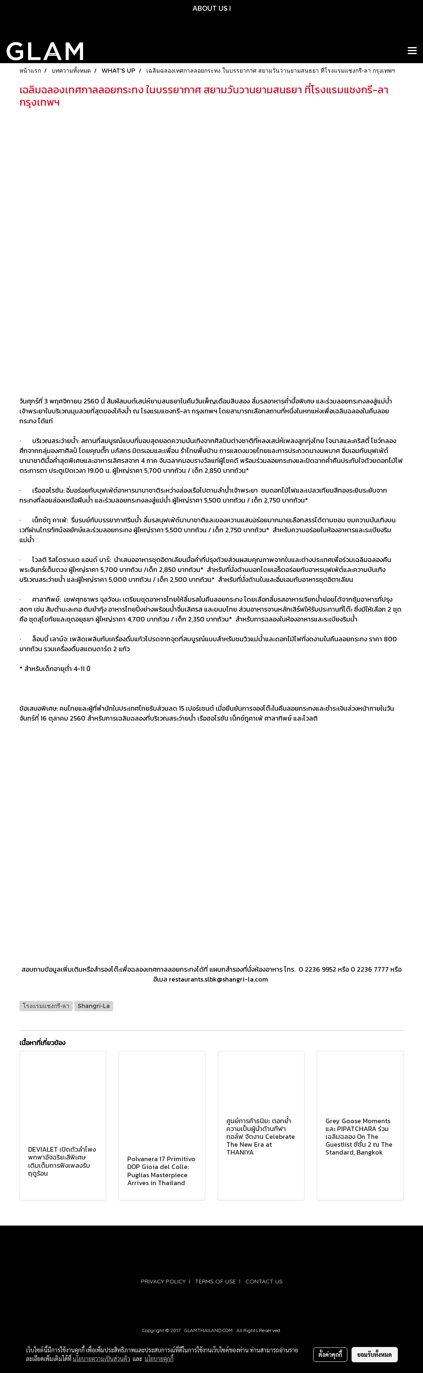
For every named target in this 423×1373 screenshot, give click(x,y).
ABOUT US (210, 8)
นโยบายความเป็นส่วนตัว (101, 1358)
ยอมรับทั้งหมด (374, 1354)
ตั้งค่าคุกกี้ (330, 1354)
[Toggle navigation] (412, 51)
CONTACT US (264, 1281)
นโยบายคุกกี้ (159, 1358)
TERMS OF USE (215, 1281)
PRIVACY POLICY (163, 1281)
